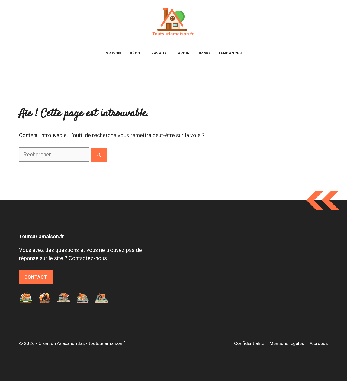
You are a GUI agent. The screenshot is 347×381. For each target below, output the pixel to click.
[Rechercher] (99, 155)
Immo (204, 53)
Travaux (158, 53)
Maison (113, 53)
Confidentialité (249, 343)
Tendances (230, 53)
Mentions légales (286, 343)
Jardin (182, 53)
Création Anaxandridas (61, 343)
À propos (319, 343)
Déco (135, 53)
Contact (35, 277)
